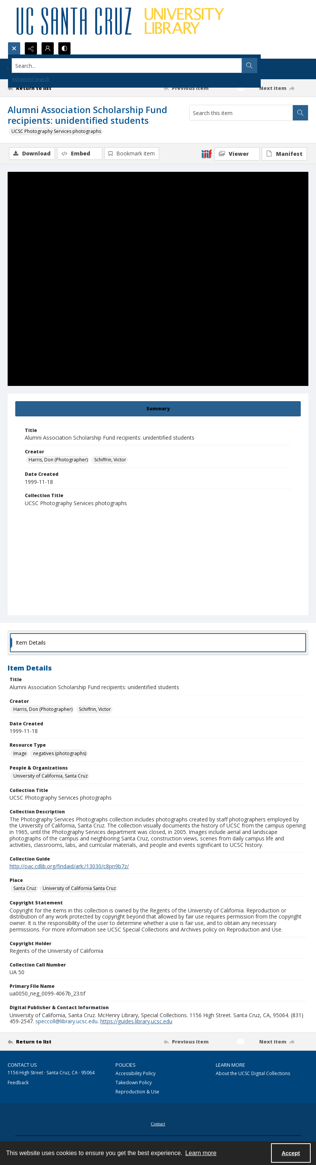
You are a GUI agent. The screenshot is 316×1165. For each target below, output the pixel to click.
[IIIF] (207, 153)
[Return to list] (47, 88)
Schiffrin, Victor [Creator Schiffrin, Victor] (110, 459)
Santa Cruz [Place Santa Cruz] (24, 888)
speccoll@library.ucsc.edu (66, 1021)
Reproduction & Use (137, 1091)
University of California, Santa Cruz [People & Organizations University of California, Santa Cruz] (50, 776)
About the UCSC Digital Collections (253, 1073)
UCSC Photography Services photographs (56, 131)
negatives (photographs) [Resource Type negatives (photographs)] (59, 753)
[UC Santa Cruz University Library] (122, 21)
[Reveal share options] (31, 48)
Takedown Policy (133, 1082)
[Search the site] (127, 65)
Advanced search (30, 79)
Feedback (18, 1082)
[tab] (158, 409)
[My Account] (48, 48)
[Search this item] (241, 112)
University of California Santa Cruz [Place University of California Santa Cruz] (79, 888)
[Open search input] (14, 48)
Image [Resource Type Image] (20, 753)
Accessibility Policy (135, 1073)
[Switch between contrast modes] (64, 48)
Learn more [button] (201, 1153)
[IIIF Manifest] (284, 154)
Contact (158, 1124)
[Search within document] (300, 112)
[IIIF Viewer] (237, 154)
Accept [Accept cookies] (291, 1153)
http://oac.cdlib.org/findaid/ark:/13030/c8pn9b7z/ (69, 866)
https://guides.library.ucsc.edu (136, 1021)
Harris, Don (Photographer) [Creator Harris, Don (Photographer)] (58, 459)
